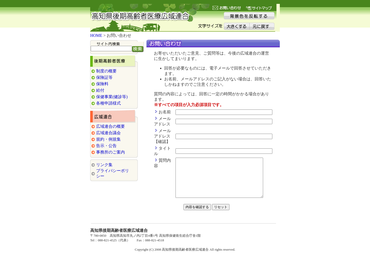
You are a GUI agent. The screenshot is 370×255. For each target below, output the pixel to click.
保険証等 (104, 73)
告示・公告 (106, 142)
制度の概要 (106, 67)
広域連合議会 (108, 129)
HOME (96, 31)
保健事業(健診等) (112, 93)
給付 (100, 86)
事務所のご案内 (110, 148)
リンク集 (104, 161)
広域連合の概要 (110, 122)
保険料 (102, 80)
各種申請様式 (108, 99)
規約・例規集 (108, 135)
